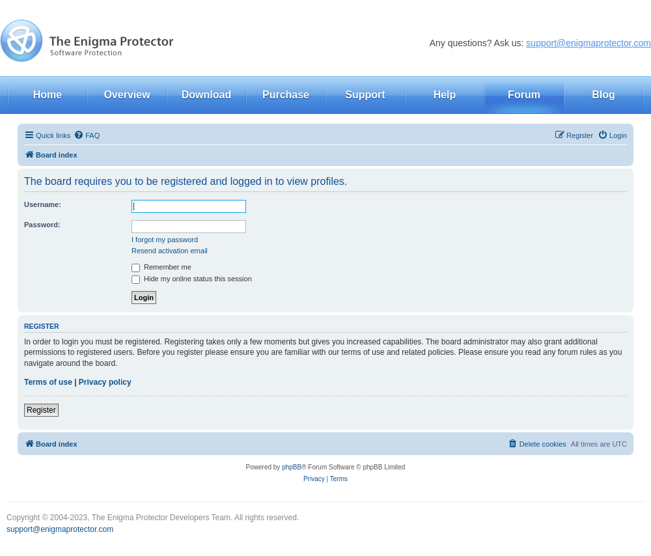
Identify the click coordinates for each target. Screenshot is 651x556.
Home (47, 94)
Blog (603, 94)
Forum (524, 94)
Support (365, 94)
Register (41, 410)
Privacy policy (105, 382)
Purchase (285, 94)
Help (445, 94)
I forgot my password (165, 239)
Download (206, 94)
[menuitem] (87, 135)
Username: (42, 204)
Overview (127, 94)
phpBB (291, 467)
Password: (42, 225)
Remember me (161, 267)
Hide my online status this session (192, 279)
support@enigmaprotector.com (588, 43)
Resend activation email (170, 251)
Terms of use (48, 382)
